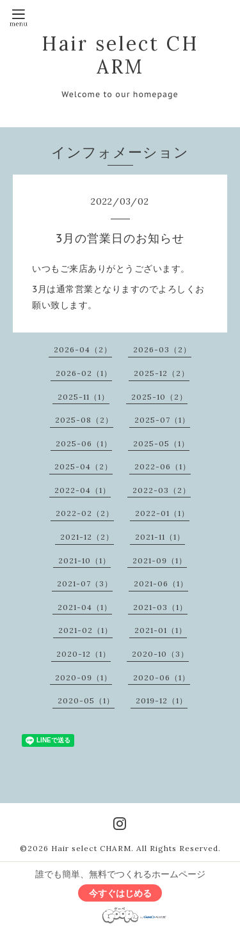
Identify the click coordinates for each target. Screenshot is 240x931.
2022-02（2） (85, 513)
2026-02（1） (84, 373)
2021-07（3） (85, 583)
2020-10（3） (160, 654)
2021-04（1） (85, 607)
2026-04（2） (83, 349)
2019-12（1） (162, 700)
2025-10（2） (159, 397)
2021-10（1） (84, 560)
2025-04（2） (83, 466)
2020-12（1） (83, 654)
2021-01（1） (160, 630)
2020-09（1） (83, 677)
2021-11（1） (160, 537)
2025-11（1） (83, 397)
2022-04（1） (82, 490)
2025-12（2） (161, 373)
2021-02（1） (85, 630)
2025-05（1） (161, 443)
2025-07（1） (162, 420)
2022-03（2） (161, 490)
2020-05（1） (86, 700)
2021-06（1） (161, 583)
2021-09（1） (159, 560)
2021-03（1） (160, 607)
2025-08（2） (84, 420)
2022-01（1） (162, 513)
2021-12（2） (87, 537)
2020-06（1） (161, 677)
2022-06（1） (162, 466)
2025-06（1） (84, 443)
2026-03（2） (162, 349)
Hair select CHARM (120, 55)
